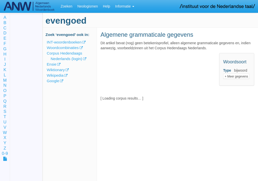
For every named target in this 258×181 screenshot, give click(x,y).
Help (106, 6)
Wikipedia (55, 75)
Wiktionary (56, 70)
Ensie (51, 64)
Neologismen (87, 6)
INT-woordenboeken (64, 42)
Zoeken (67, 6)
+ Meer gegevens (236, 76)
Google (53, 81)
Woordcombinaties (63, 48)
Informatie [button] (124, 6)
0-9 (5, 154)
